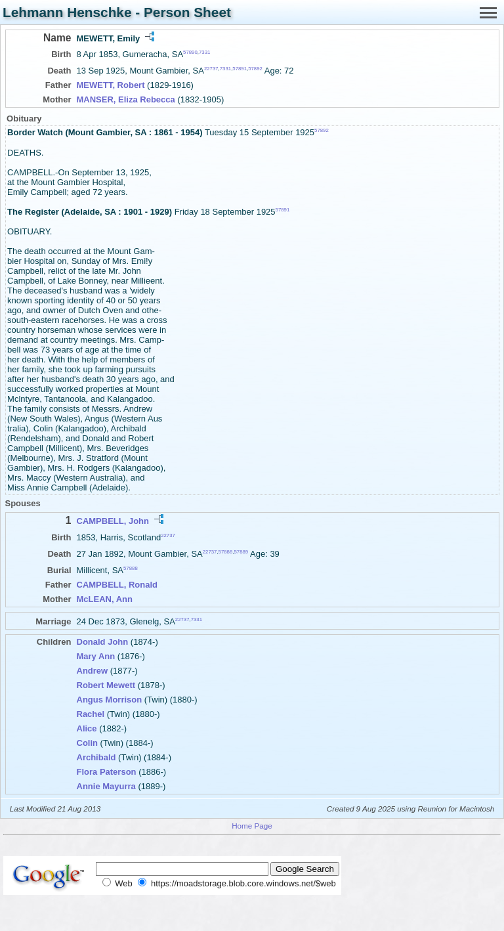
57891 (239, 69)
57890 (190, 52)
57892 (255, 69)
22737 (211, 69)
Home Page (252, 825)
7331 (204, 52)
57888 (226, 552)
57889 (241, 552)
